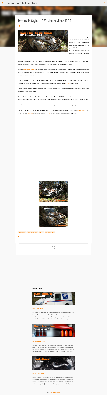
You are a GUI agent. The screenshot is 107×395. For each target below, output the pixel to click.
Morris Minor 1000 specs (29, 69)
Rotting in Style (50, 232)
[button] (19, 26)
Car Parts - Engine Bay (38, 373)
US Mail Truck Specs (37, 308)
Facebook (30, 113)
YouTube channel (81, 110)
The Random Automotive (21, 3)
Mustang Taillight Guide (38, 341)
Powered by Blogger (53, 392)
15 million (67, 83)
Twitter (49, 113)
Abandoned (22, 232)
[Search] (104, 3)
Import (41, 232)
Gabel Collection (32, 232)
